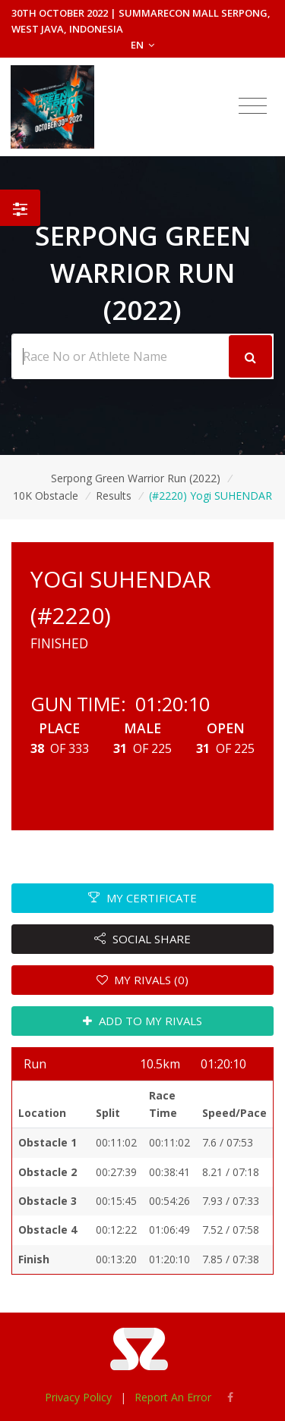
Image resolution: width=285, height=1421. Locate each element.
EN (142, 45)
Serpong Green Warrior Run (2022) (135, 478)
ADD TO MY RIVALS (142, 1020)
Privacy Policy (78, 1397)
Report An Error (173, 1397)
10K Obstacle (45, 495)
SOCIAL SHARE (142, 938)
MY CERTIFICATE (142, 897)
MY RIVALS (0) (143, 979)
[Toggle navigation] (252, 106)
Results (113, 495)
